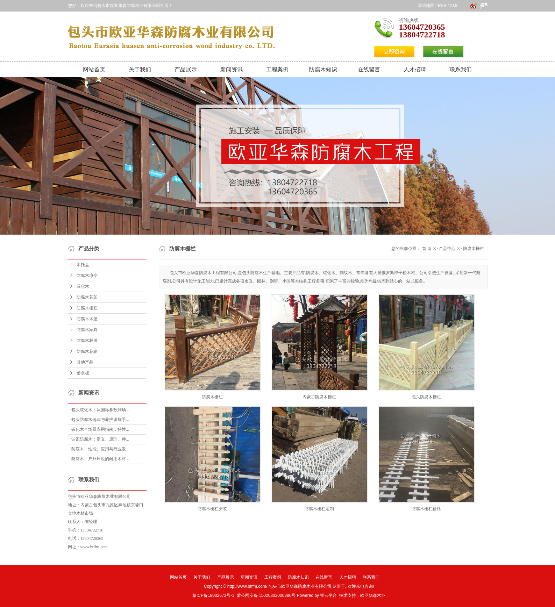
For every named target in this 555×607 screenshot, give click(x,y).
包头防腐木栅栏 (426, 396)
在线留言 (369, 69)
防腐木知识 (323, 69)
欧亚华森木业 (372, 595)
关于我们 (140, 69)
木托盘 (83, 264)
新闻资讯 (231, 69)
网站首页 (94, 69)
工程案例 (277, 69)
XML (454, 5)
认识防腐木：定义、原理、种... (100, 439)
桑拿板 (83, 373)
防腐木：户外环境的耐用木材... (100, 458)
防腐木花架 (87, 297)
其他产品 (85, 362)
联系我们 (460, 69)
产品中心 (447, 248)
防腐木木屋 (87, 318)
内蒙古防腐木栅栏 (319, 396)
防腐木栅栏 (87, 308)
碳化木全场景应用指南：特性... (100, 429)
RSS (442, 5)
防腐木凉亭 (87, 275)
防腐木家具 (87, 329)
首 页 (427, 248)
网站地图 (426, 5)
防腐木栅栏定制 (319, 508)
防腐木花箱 (87, 351)
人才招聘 (415, 69)
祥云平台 (328, 595)
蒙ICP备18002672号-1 (213, 595)
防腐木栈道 (87, 340)
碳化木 (83, 286)
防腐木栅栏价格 (426, 508)
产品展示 (186, 69)
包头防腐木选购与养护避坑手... (100, 419)
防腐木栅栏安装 (212, 508)
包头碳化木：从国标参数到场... (100, 409)
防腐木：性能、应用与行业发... (100, 449)
